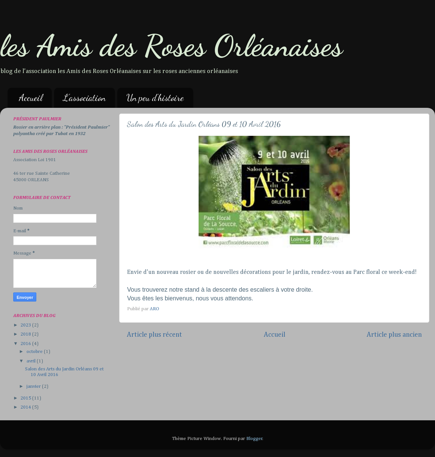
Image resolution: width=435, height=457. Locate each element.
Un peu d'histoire (155, 97)
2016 (26, 343)
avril (31, 361)
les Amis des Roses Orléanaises (171, 45)
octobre (35, 351)
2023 (26, 325)
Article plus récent (154, 334)
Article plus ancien (394, 334)
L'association (84, 97)
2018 (26, 334)
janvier (34, 386)
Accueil (30, 97)
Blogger (254, 438)
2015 (26, 398)
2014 (26, 407)
